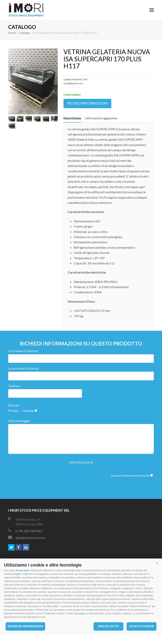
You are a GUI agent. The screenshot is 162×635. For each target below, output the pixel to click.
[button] (157, 563)
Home (12, 32)
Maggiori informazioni (25, 626)
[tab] (72, 118)
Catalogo (24, 32)
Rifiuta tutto (108, 626)
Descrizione (72, 118)
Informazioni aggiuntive (101, 118)
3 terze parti (22, 570)
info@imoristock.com (30, 538)
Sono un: (14, 405)
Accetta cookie (141, 626)
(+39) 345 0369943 (29, 531)
